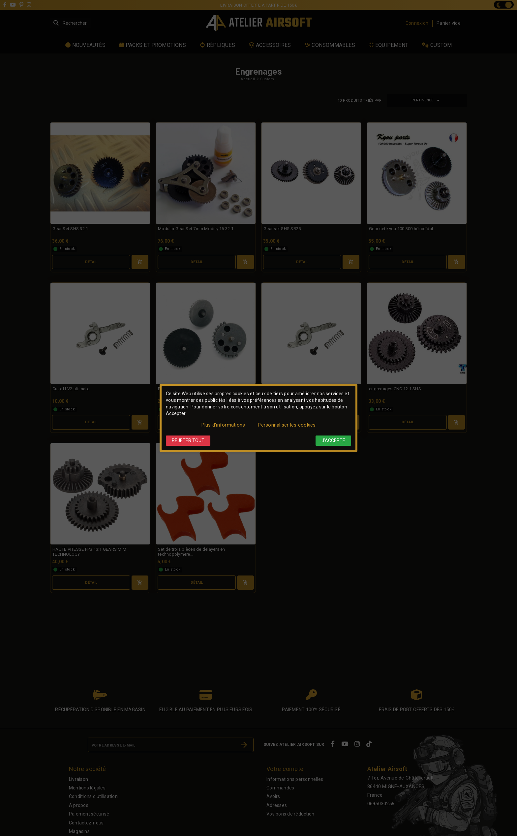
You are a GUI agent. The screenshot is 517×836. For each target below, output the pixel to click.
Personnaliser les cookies (287, 425)
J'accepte (333, 440)
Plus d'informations (223, 425)
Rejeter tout (188, 440)
